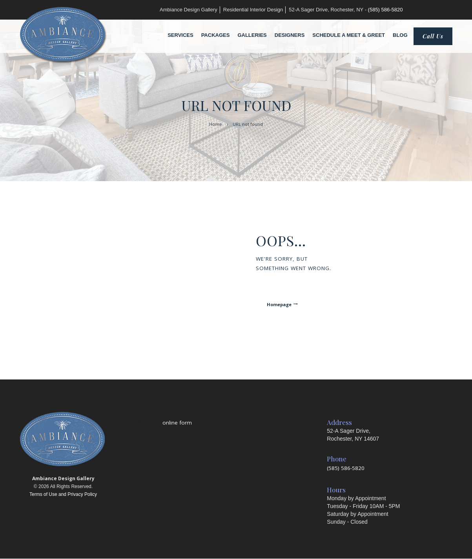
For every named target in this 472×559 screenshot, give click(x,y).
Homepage (279, 304)
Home (215, 124)
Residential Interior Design (253, 10)
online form (177, 422)
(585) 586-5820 (385, 10)
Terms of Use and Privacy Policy (63, 494)
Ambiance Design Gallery (188, 10)
